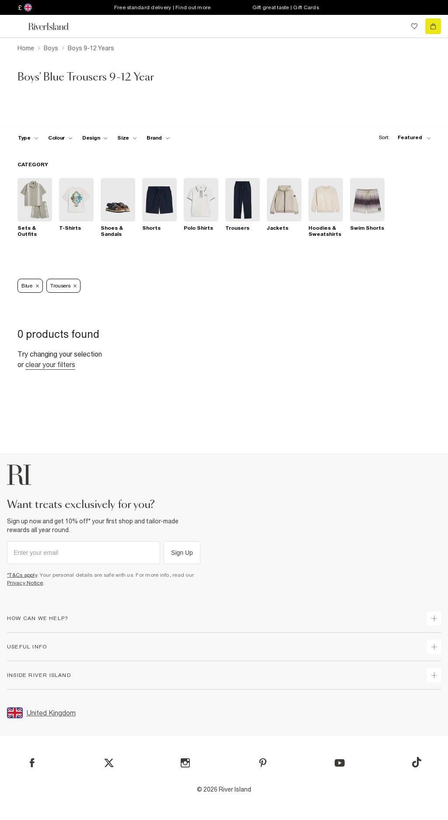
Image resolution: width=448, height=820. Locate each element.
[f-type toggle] (28, 138)
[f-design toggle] (95, 138)
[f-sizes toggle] (127, 138)
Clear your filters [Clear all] (50, 364)
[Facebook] (32, 763)
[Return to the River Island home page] (54, 26)
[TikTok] (416, 762)
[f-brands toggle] (158, 138)
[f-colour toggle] (60, 138)
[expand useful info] (434, 647)
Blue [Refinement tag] (30, 286)
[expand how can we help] (434, 618)
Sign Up (182, 552)
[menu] (15, 26)
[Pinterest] (263, 763)
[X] (109, 763)
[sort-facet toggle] (402, 137)
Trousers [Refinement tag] (63, 286)
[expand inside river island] (434, 675)
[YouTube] (340, 763)
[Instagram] (185, 763)
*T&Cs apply (22, 575)
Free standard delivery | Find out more (162, 7)
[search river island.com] (396, 26)
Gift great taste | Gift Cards (285, 7)
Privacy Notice (25, 583)
